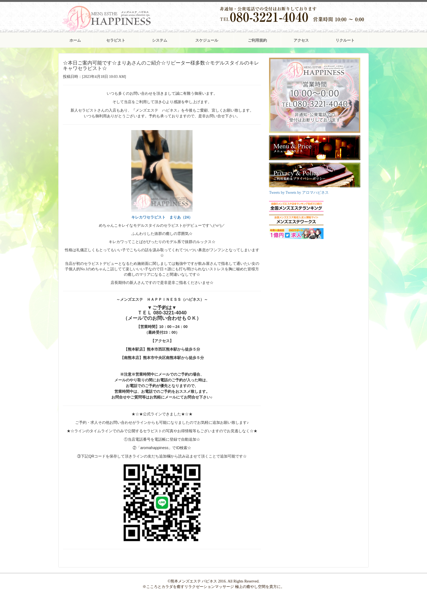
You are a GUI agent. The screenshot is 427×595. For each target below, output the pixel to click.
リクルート (345, 40)
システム (159, 40)
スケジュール (206, 40)
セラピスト (115, 40)
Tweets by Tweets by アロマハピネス (299, 193)
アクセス (301, 40)
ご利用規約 (257, 40)
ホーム (75, 40)
